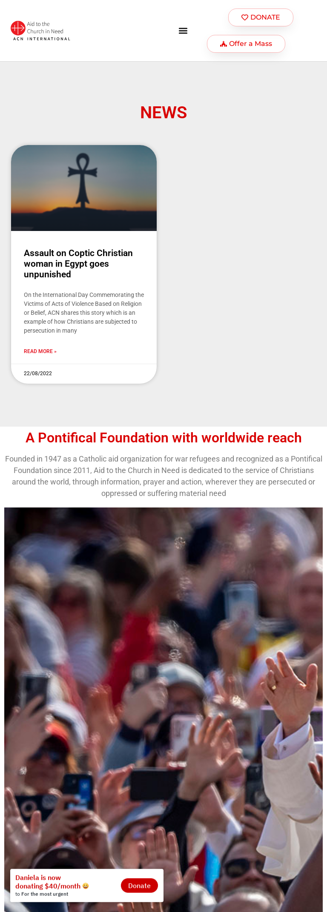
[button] (183, 31)
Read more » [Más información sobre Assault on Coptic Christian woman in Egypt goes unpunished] (40, 351)
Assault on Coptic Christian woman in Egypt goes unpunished (78, 263)
